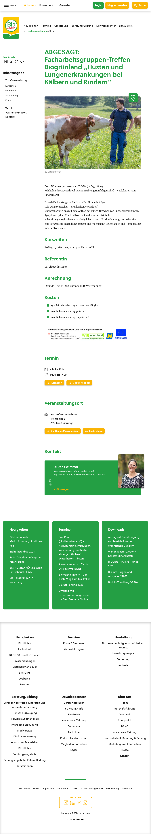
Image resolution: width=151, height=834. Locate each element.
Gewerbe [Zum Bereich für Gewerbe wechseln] (64, 5)
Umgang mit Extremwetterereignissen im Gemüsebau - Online (74, 595)
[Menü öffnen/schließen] (11, 5)
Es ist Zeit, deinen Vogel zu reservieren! (26, 560)
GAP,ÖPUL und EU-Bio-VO (25, 655)
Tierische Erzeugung (25, 713)
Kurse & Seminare (74, 643)
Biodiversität (24, 730)
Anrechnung (11, 95)
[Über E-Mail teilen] (16, 61)
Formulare (74, 726)
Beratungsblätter (74, 702)
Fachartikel (24, 649)
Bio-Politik (74, 714)
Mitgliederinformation (74, 744)
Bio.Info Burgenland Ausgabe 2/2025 (120, 574)
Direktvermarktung (24, 736)
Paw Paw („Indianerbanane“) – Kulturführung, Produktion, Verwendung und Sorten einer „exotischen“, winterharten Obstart (75, 547)
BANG (124, 726)
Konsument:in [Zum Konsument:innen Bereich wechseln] (47, 5)
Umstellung (61, 25)
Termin (9, 108)
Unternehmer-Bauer (24, 667)
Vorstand (124, 714)
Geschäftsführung (124, 708)
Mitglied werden (117, 5)
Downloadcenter (106, 25)
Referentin (10, 90)
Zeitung (74, 720)
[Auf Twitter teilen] (11, 61)
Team (125, 702)
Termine (46, 25)
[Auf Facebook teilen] (6, 61)
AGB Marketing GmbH (91, 788)
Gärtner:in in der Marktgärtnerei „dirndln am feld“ (26, 541)
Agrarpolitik (125, 720)
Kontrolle (123, 665)
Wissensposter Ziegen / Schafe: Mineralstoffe (122, 554)
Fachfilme (74, 732)
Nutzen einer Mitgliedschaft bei (123, 645)
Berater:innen (24, 766)
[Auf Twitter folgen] (72, 802)
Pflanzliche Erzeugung (24, 724)
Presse (125, 750)
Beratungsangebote (25, 754)
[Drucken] (22, 61)
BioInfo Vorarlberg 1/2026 (123, 582)
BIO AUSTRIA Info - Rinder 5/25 (123, 564)
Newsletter (127, 788)
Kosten (8, 100)
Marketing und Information (125, 744)
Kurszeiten (10, 86)
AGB (75, 788)
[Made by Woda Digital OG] (75, 819)
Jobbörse (24, 678)
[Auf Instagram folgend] (85, 802)
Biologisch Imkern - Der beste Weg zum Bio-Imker (74, 577)
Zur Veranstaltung (16, 80)
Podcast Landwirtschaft (73, 738)
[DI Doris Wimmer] (131, 471)
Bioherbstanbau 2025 (22, 551)
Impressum (48, 788)
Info (73, 708)
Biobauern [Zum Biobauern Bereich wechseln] (30, 5)
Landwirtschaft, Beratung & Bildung (125, 738)
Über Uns (124, 697)
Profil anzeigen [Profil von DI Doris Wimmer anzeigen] (61, 489)
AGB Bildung (112, 788)
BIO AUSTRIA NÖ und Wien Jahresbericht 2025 (26, 570)
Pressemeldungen (25, 661)
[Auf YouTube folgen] (79, 802)
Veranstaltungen (74, 649)
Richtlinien (24, 643)
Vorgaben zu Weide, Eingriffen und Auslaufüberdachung (24, 705)
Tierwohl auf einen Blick (25, 719)
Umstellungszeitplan (123, 653)
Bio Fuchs (24, 672)
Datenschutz (63, 788)
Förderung (123, 659)
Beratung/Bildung (82, 25)
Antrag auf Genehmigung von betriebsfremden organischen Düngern (123, 541)
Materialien (25, 742)
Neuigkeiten (31, 25)
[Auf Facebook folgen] (66, 802)
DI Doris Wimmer (66, 467)
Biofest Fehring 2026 (71, 585)
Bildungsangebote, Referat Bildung (25, 760)
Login (98, 5)
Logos (73, 750)
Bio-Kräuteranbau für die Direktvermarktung (74, 566)
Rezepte (25, 684)
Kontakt (10, 117)
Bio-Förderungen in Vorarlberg (21, 580)
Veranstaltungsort (16, 112)
